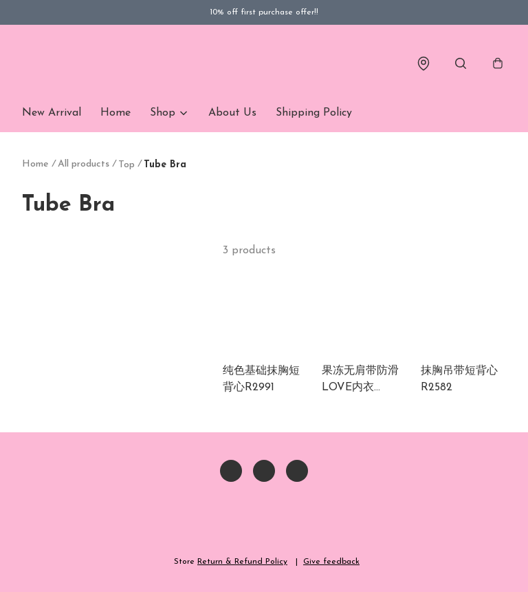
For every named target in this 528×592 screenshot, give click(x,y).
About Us (232, 112)
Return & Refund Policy (242, 562)
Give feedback (331, 562)
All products (83, 164)
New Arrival (51, 112)
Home (115, 112)
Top (126, 165)
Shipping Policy (314, 112)
